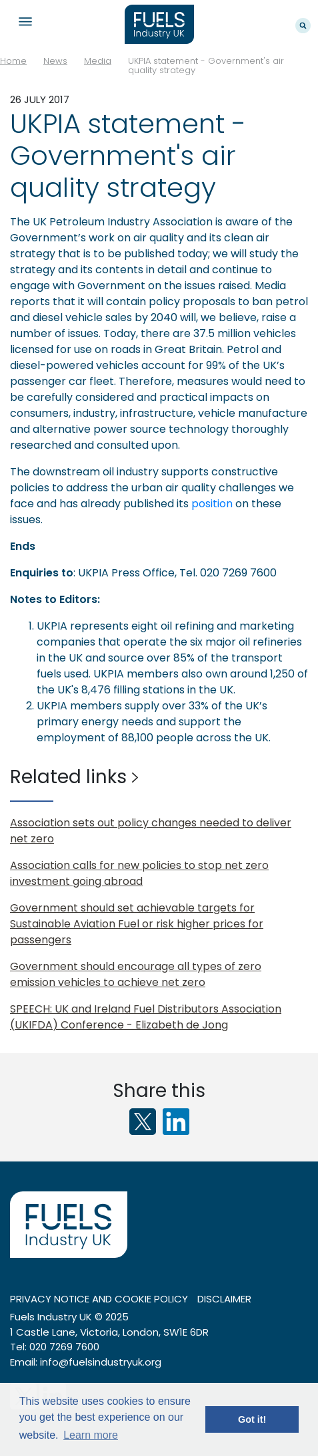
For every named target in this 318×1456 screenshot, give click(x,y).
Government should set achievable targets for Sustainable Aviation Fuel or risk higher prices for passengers (136, 923)
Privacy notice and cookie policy (99, 1299)
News (55, 61)
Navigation (25, 22)
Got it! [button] (252, 1419)
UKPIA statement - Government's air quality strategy (206, 65)
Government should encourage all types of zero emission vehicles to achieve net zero (135, 974)
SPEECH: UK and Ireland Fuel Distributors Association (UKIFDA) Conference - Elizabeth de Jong (145, 1016)
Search (303, 26)
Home (13, 61)
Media (97, 61)
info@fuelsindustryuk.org (100, 1362)
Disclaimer (224, 1299)
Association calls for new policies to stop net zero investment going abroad (139, 873)
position (212, 503)
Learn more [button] (90, 1435)
